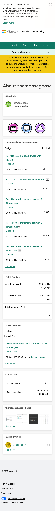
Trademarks (6, 493)
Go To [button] (45, 45)
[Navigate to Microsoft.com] (10, 31)
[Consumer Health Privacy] (27, 502)
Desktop (10, 163)
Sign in (26, 45)
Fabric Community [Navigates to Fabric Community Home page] (33, 31)
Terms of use (7, 488)
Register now (34, 70)
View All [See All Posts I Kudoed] (10, 363)
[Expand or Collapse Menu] (4, 39)
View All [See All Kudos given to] (10, 449)
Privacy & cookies (8, 483)
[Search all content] (31, 52)
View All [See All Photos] (10, 426)
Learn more (8, 22)
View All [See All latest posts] (10, 266)
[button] (11, 419)
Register (15, 45)
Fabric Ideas (12, 351)
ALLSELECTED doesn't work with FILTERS (26, 179)
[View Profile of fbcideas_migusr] (38, 357)
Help (35, 45)
